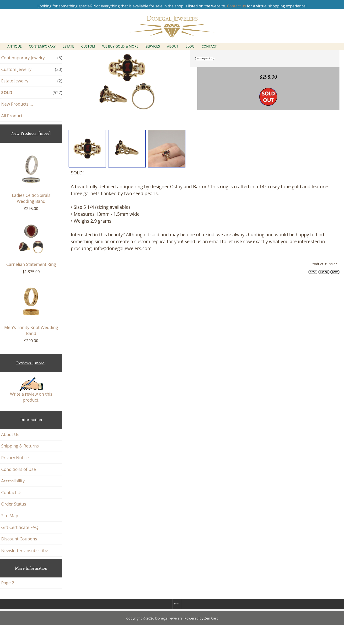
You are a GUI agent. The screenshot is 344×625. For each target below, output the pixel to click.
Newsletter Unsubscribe (24, 550)
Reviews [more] (31, 363)
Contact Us (11, 492)
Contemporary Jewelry (31, 58)
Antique (14, 46)
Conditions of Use (18, 469)
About (172, 46)
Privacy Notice (15, 457)
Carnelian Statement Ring (31, 244)
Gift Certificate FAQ (19, 527)
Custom (88, 46)
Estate (68, 46)
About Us (10, 434)
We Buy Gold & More (120, 46)
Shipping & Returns (20, 446)
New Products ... (17, 104)
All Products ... (15, 116)
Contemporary (42, 46)
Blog (189, 46)
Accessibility (13, 481)
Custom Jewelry (31, 69)
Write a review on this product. (31, 390)
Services (152, 46)
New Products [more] (31, 133)
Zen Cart (211, 618)
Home (176, 604)
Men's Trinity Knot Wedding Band (31, 310)
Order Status (13, 504)
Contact (209, 46)
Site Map (9, 515)
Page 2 (7, 583)
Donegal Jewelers (169, 618)
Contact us (236, 6)
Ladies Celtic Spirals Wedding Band (31, 178)
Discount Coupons (19, 539)
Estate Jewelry (31, 81)
